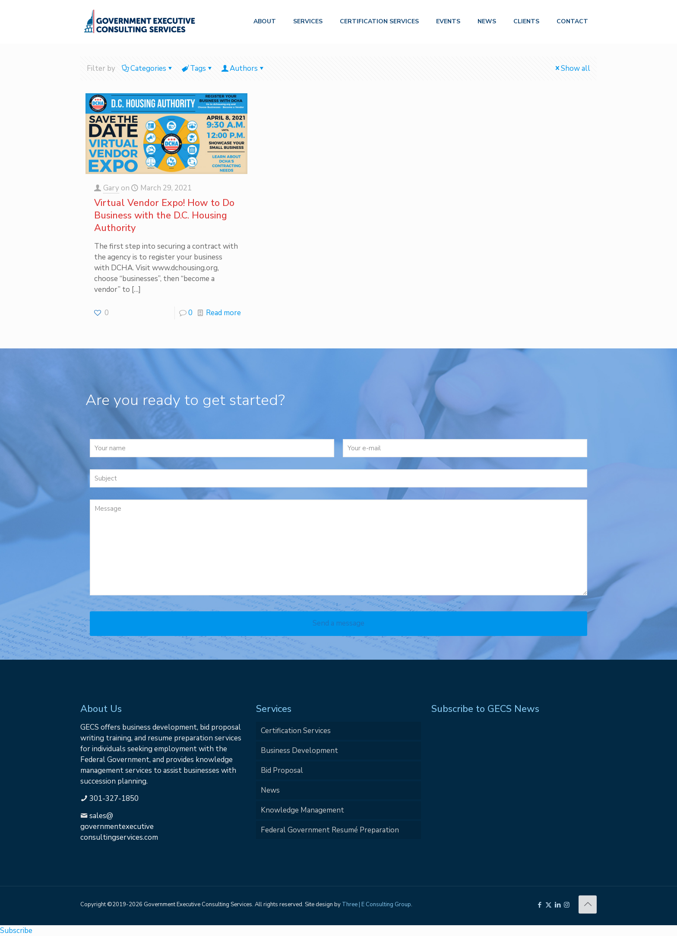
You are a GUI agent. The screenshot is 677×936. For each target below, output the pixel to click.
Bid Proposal (282, 770)
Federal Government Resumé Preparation (330, 830)
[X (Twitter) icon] (548, 905)
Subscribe (16, 931)
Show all (572, 68)
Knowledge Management (302, 810)
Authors (243, 68)
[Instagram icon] (566, 905)
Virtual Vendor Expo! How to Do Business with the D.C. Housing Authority (164, 215)
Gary (111, 188)
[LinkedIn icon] (557, 905)
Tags (197, 68)
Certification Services (296, 731)
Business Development (299, 751)
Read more (223, 313)
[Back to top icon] (588, 904)
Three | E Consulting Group (376, 904)
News (270, 790)
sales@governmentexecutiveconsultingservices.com (119, 826)
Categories (148, 68)
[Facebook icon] (539, 905)
